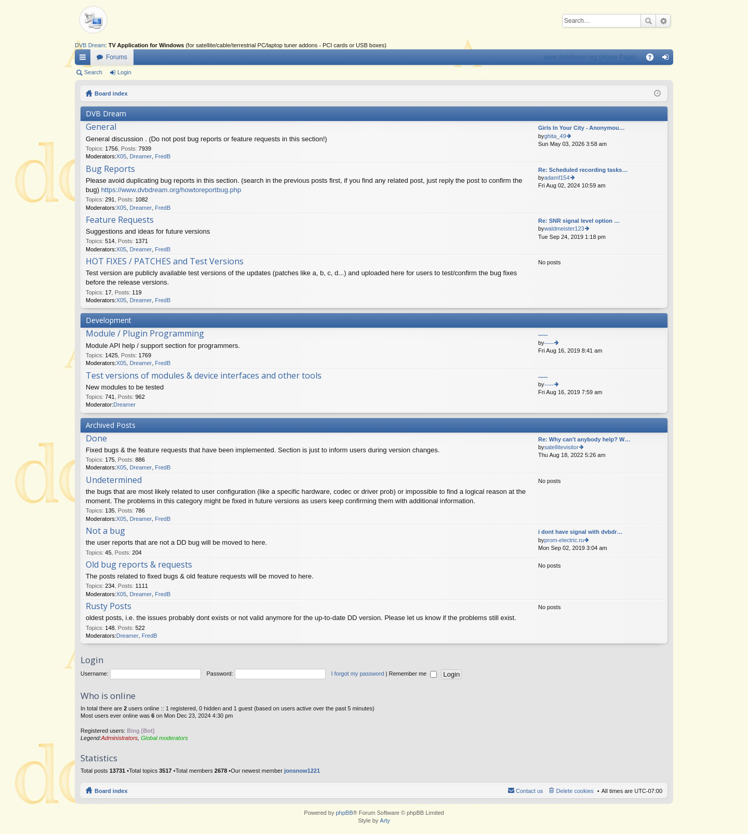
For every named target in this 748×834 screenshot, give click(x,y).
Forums (116, 57)
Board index (111, 93)
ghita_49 (555, 136)
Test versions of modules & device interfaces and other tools (204, 376)
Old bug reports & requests (139, 565)
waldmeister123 (564, 228)
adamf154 (557, 177)
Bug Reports (110, 169)
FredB (162, 156)
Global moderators (164, 738)
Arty (385, 820)
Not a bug (105, 531)
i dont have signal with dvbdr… (580, 532)
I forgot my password (357, 673)
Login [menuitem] (667, 59)
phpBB (344, 813)
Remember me (413, 673)
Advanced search (663, 21)
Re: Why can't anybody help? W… (584, 439)
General (101, 127)
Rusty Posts (108, 606)
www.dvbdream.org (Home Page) (590, 57)
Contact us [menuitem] (529, 791)
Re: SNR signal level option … (579, 221)
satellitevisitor (561, 447)
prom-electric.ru (564, 540)
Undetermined (114, 480)
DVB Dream (90, 45)
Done (96, 439)
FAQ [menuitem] (653, 59)
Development (108, 320)
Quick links (84, 59)
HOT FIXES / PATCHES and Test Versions (165, 262)
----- (542, 334)
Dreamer (140, 156)
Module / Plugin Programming (145, 334)
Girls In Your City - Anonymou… (581, 128)
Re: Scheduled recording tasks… (582, 170)
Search (648, 21)
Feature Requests (120, 220)
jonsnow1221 (302, 771)
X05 (121, 156)
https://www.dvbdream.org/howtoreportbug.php (171, 190)
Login (124, 72)
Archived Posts (111, 425)
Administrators (119, 738)
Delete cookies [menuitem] (575, 791)
